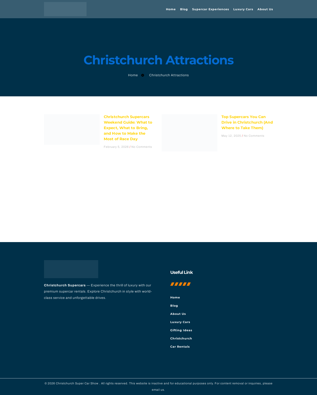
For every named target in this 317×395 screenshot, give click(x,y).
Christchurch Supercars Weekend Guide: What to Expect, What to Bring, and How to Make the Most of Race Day (128, 128)
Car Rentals (180, 346)
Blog (184, 9)
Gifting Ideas (181, 330)
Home (171, 9)
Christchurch (181, 338)
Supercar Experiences (210, 9)
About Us (265, 9)
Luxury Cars (243, 9)
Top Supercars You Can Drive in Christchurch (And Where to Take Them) (247, 122)
